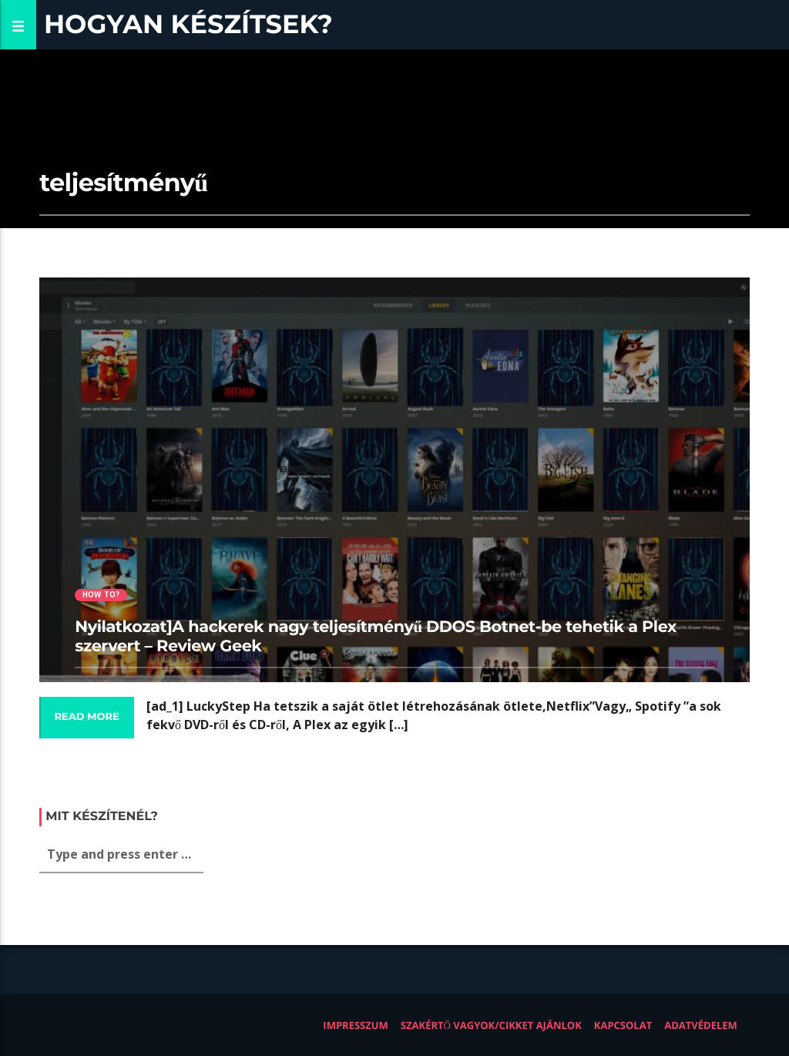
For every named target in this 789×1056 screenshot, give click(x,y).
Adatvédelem (700, 1025)
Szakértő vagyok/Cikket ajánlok (491, 1025)
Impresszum (355, 1025)
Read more (86, 717)
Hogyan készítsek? (188, 24)
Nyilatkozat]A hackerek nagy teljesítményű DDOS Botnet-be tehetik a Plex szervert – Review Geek (376, 636)
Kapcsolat (623, 1025)
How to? (100, 595)
